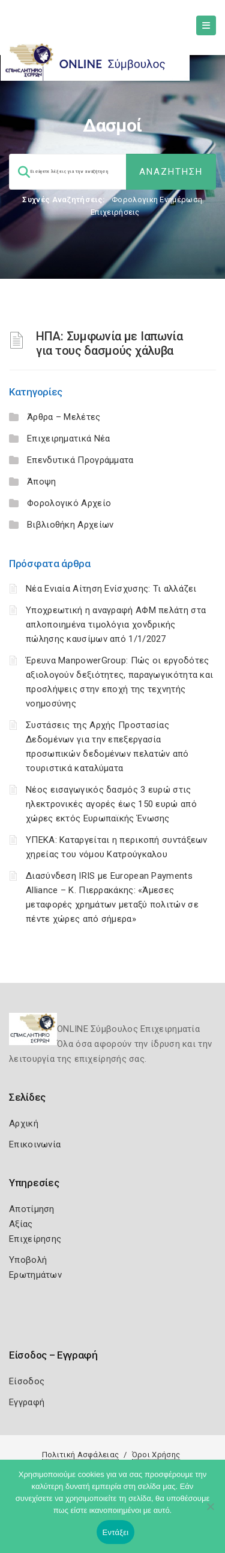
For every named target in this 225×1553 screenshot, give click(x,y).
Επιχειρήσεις (115, 212)
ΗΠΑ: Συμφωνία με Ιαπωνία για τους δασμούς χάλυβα (109, 343)
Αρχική (23, 1123)
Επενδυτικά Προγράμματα (80, 460)
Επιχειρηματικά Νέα (68, 438)
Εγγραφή (26, 1402)
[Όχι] (210, 1512)
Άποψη (41, 481)
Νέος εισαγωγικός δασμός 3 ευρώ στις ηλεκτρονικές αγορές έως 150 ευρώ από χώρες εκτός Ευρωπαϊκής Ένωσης (111, 804)
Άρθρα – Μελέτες (64, 417)
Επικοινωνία (35, 1144)
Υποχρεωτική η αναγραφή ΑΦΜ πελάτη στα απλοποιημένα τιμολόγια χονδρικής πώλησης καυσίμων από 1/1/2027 (116, 624)
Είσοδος (26, 1381)
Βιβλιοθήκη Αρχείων (70, 524)
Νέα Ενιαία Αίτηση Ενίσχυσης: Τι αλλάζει (111, 588)
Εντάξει (116, 1532)
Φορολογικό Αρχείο (69, 503)
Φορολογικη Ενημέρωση (157, 199)
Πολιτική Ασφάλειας (80, 1454)
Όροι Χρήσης (156, 1454)
